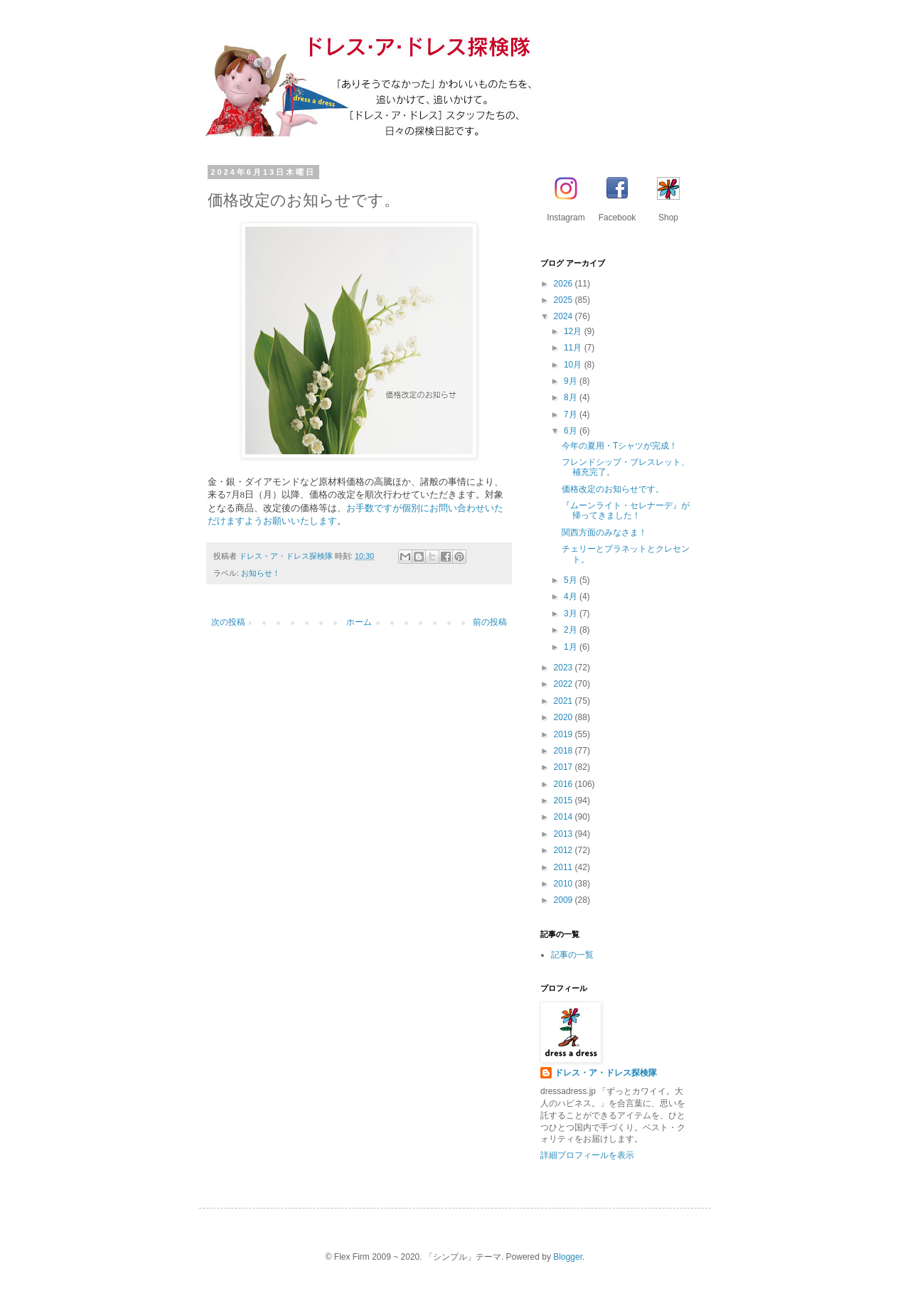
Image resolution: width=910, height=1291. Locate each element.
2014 (564, 817)
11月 (574, 348)
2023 (564, 668)
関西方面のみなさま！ (604, 532)
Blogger (567, 1257)
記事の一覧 (572, 955)
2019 (564, 734)
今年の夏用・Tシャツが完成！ (620, 446)
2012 (564, 850)
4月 (571, 596)
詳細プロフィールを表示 (587, 1155)
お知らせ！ (260, 573)
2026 (564, 284)
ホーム (359, 622)
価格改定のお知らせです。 (613, 489)
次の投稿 (228, 622)
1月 (571, 647)
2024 (564, 316)
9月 (571, 381)
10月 (574, 365)
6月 (571, 431)
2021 (564, 701)
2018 (564, 751)
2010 (564, 884)
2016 (564, 784)
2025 (564, 300)
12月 (574, 331)
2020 (564, 717)
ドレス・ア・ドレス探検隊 (606, 1073)
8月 (571, 397)
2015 (564, 800)
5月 (571, 580)
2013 (564, 834)
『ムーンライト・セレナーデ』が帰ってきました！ (626, 510)
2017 (564, 767)
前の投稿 (490, 622)
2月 (571, 630)
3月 (571, 613)
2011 (564, 867)
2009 (564, 900)
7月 (571, 414)
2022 (564, 684)
